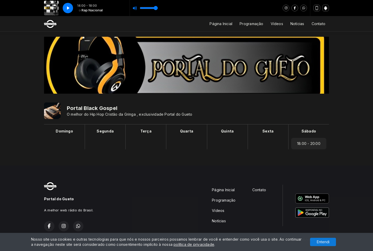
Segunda (105, 131)
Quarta (186, 131)
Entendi (323, 242)
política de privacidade (194, 244)
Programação (251, 23)
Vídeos (277, 23)
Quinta (227, 131)
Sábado (309, 131)
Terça (146, 131)
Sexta (268, 131)
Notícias (297, 23)
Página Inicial (221, 23)
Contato (318, 23)
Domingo (64, 131)
